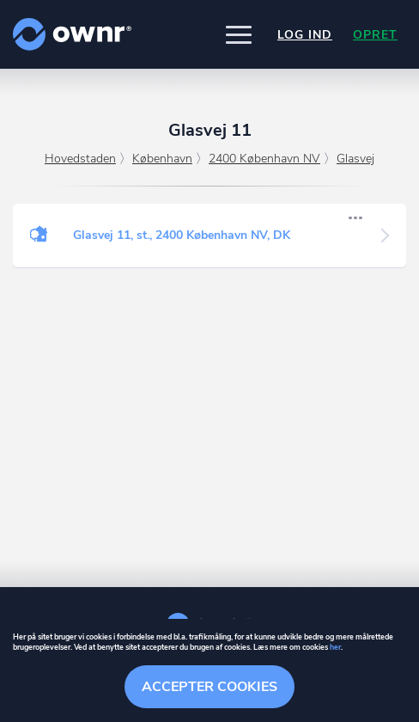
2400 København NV (264, 158)
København (162, 158)
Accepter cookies (209, 686)
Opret (375, 35)
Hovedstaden (80, 158)
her (335, 647)
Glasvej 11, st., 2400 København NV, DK (181, 235)
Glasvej (355, 158)
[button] (239, 34)
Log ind (304, 35)
